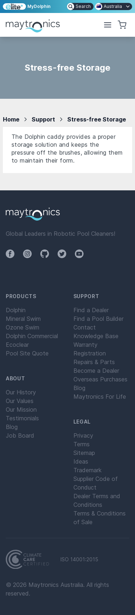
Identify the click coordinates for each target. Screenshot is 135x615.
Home (11, 119)
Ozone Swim (22, 327)
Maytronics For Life (99, 396)
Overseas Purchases (100, 379)
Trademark (87, 470)
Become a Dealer (96, 370)
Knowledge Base (95, 336)
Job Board (20, 435)
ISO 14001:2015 (79, 559)
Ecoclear (17, 344)
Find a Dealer (91, 310)
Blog (12, 426)
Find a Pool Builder (98, 318)
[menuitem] (80, 6)
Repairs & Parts (94, 362)
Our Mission (21, 409)
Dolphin (16, 310)
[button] (107, 25)
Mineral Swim (23, 318)
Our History (21, 392)
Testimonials (22, 418)
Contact (84, 327)
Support (43, 119)
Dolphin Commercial (32, 336)
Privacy (83, 435)
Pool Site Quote (27, 353)
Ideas (80, 461)
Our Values (19, 400)
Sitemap (84, 452)
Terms (81, 444)
